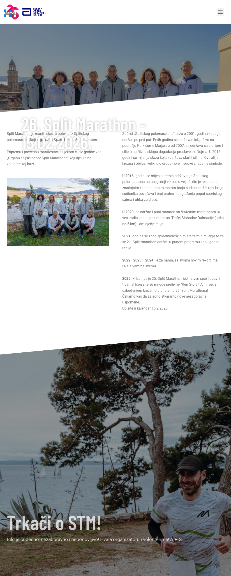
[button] (220, 12)
